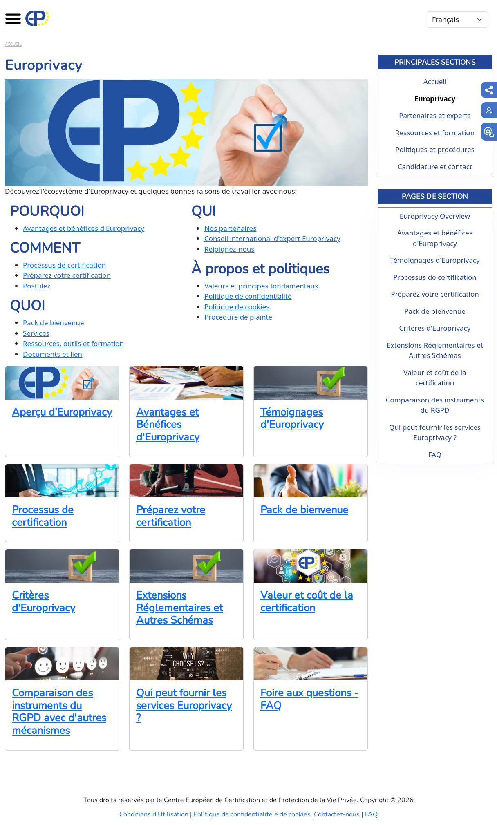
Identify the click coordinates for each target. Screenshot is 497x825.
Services (36, 333)
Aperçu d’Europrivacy (62, 412)
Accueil (13, 44)
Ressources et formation (435, 132)
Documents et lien (52, 354)
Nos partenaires (230, 228)
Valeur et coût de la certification (306, 601)
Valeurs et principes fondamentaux (261, 286)
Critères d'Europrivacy (43, 601)
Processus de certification (64, 265)
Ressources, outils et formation (73, 343)
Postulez (36, 286)
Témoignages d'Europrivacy (292, 418)
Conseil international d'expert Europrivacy (272, 238)
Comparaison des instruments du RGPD (435, 405)
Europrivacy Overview (435, 216)
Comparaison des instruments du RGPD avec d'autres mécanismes (59, 712)
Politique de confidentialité (248, 296)
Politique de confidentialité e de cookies (252, 814)
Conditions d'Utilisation (154, 814)
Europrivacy (434, 98)
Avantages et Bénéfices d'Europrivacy (167, 424)
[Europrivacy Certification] (37, 18)
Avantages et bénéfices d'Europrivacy (83, 228)
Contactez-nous (337, 814)
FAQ (434, 454)
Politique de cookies (236, 306)
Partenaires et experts (435, 115)
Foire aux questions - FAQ (309, 699)
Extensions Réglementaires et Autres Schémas (179, 607)
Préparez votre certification (67, 275)
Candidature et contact (435, 166)
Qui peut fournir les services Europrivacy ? (184, 705)
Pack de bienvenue (53, 322)
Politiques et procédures (435, 149)
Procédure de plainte (238, 317)
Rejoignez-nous (229, 249)
